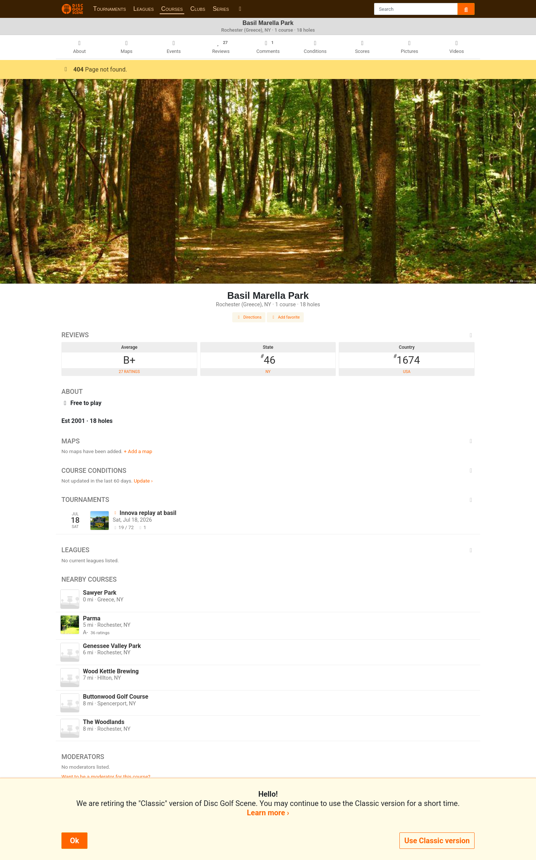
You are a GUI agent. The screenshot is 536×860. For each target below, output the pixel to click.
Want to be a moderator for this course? (105, 777)
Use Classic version (437, 840)
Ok (74, 840)
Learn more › (268, 812)
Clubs (197, 9)
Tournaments (109, 9)
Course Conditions (268, 470)
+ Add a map (138, 451)
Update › (143, 481)
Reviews (268, 335)
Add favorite (285, 317)
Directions (249, 317)
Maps (268, 441)
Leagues (143, 9)
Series (221, 9)
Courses (172, 9)
